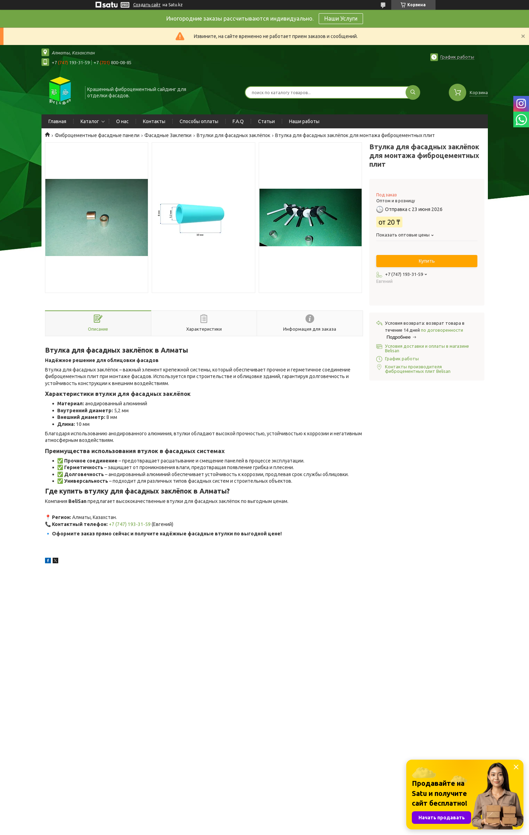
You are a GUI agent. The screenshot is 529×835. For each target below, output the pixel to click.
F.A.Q (238, 121)
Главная (57, 121)
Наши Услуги (340, 18)
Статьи (266, 121)
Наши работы (304, 121)
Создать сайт (147, 4)
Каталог (90, 121)
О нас (122, 121)
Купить (427, 261)
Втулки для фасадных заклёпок (233, 135)
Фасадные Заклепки (167, 135)
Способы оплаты (199, 121)
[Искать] (413, 92)
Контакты (154, 121)
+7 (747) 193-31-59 (130, 524)
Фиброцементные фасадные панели (97, 135)
